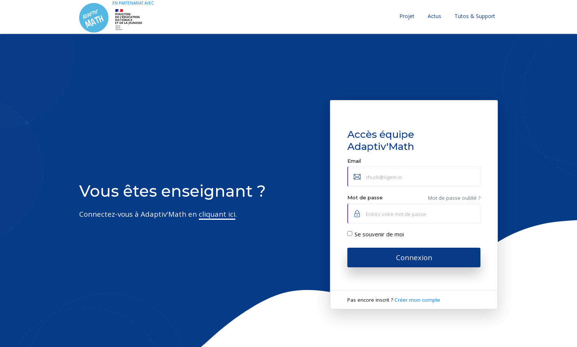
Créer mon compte (417, 299)
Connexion (414, 257)
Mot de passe (365, 197)
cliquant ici (217, 214)
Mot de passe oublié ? (454, 197)
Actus (434, 16)
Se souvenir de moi (379, 234)
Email (354, 161)
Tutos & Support (474, 16)
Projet (406, 16)
